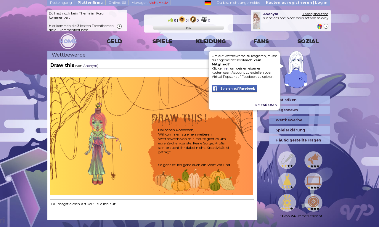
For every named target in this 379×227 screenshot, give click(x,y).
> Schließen (266, 105)
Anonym (90, 66)
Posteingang (61, 2)
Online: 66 (117, 2)
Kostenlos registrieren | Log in (296, 2)
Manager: (149, 2)
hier (225, 68)
